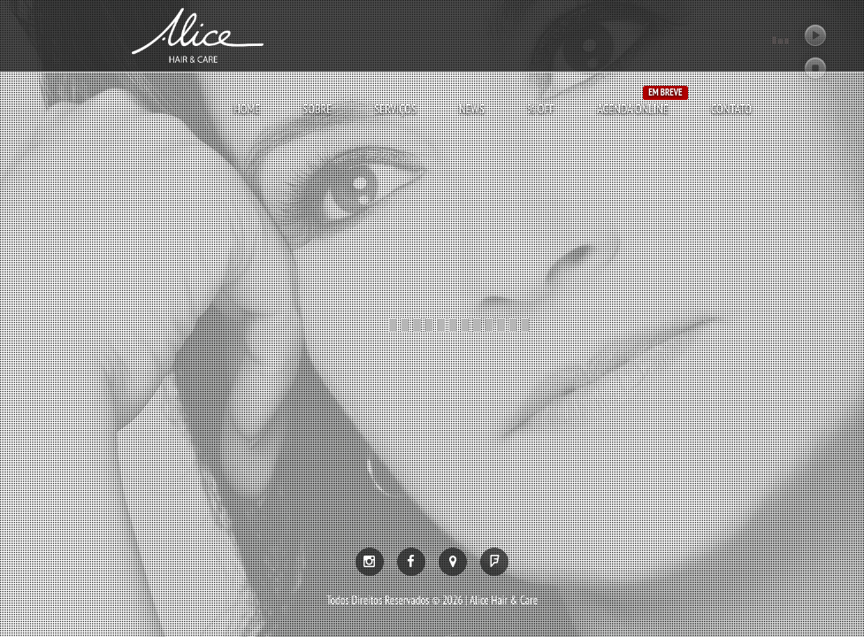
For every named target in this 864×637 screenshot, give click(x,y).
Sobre (317, 109)
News (472, 109)
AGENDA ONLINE (633, 108)
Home (246, 109)
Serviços (395, 109)
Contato (731, 109)
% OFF (540, 109)
